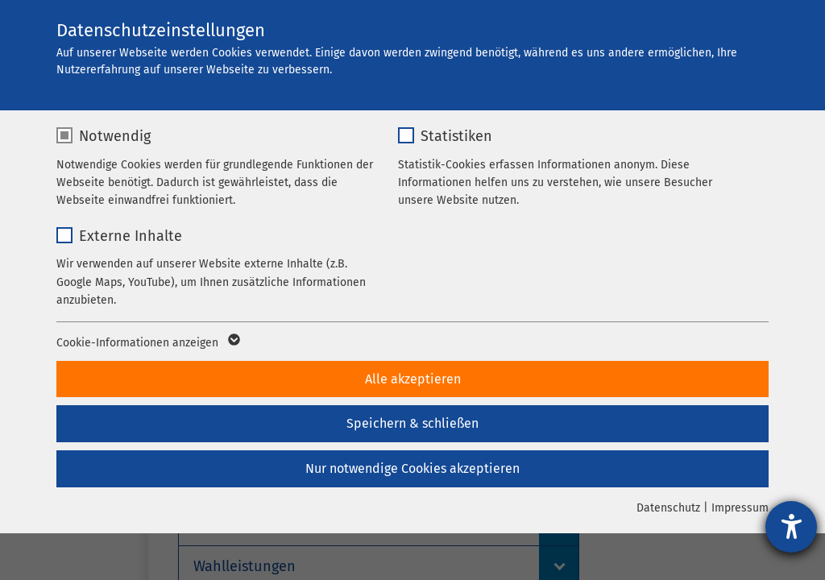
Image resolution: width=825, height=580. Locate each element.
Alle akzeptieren (413, 379)
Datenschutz (668, 508)
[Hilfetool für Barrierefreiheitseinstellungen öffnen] (791, 527)
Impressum (740, 508)
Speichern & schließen (412, 423)
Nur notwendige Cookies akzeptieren (412, 468)
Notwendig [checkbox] (115, 136)
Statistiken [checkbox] (456, 136)
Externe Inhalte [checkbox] (130, 236)
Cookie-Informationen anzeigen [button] (147, 343)
